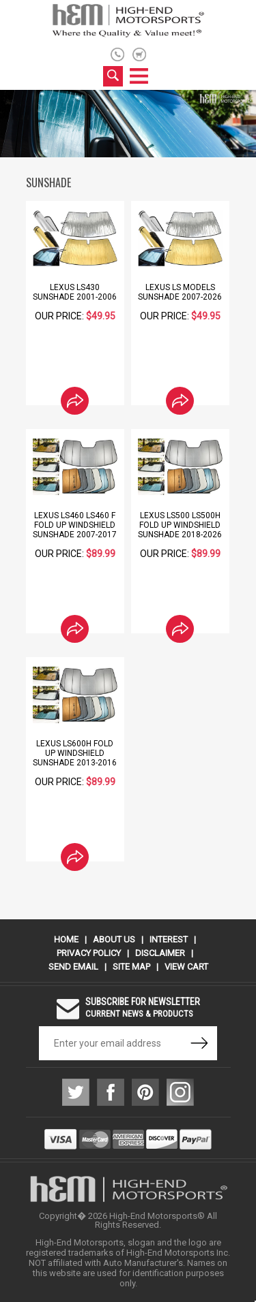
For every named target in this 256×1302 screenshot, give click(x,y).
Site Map (131, 967)
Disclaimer (160, 953)
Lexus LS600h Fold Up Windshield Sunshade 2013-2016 (75, 753)
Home (66, 939)
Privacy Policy (89, 953)
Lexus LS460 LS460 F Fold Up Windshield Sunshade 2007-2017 (75, 525)
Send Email (73, 967)
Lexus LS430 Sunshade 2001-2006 (75, 292)
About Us (114, 939)
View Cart (186, 967)
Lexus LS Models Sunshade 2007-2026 (180, 292)
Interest (169, 939)
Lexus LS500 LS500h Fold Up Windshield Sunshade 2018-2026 (180, 525)
